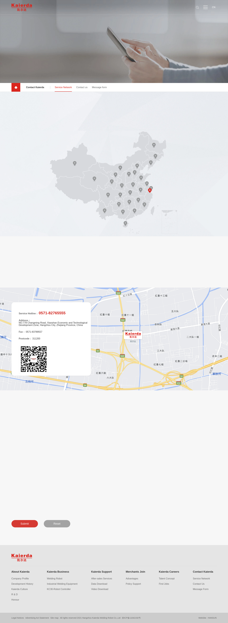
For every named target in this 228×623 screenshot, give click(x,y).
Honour (15, 600)
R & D (14, 594)
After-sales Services (101, 578)
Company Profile (20, 578)
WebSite (202, 618)
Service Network (63, 91)
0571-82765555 (52, 313)
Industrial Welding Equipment (62, 584)
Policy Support (133, 584)
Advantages (132, 578)
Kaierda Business (58, 571)
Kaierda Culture (19, 589)
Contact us (81, 89)
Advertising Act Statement (37, 618)
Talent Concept (167, 578)
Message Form (201, 589)
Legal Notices (17, 618)
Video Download (99, 589)
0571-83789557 (34, 332)
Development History (22, 584)
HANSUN (212, 618)
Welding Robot (54, 578)
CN (213, 7)
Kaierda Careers (169, 571)
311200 (36, 338)
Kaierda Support (101, 571)
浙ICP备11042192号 (131, 618)
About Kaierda (20, 571)
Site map (54, 618)
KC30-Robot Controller (59, 589)
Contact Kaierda (203, 571)
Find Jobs (164, 584)
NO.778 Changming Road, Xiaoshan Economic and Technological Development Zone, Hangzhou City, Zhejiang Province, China (53, 324)
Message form (99, 89)
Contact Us (198, 584)
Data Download (99, 584)
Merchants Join (135, 571)
